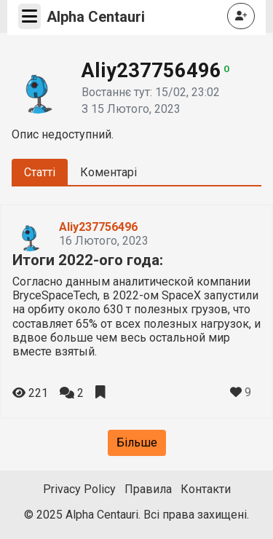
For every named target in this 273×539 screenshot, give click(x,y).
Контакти (206, 489)
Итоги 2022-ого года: (87, 260)
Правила (148, 489)
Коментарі (108, 172)
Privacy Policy (79, 489)
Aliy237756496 (98, 227)
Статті (39, 172)
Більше (136, 442)
